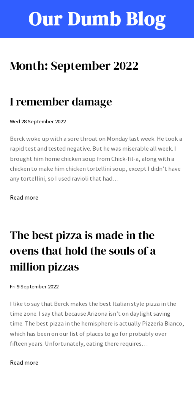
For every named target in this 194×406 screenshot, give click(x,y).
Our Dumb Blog (97, 19)
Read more (24, 197)
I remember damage (61, 101)
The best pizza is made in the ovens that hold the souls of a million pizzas (83, 250)
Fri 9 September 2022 (34, 286)
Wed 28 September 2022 (38, 121)
